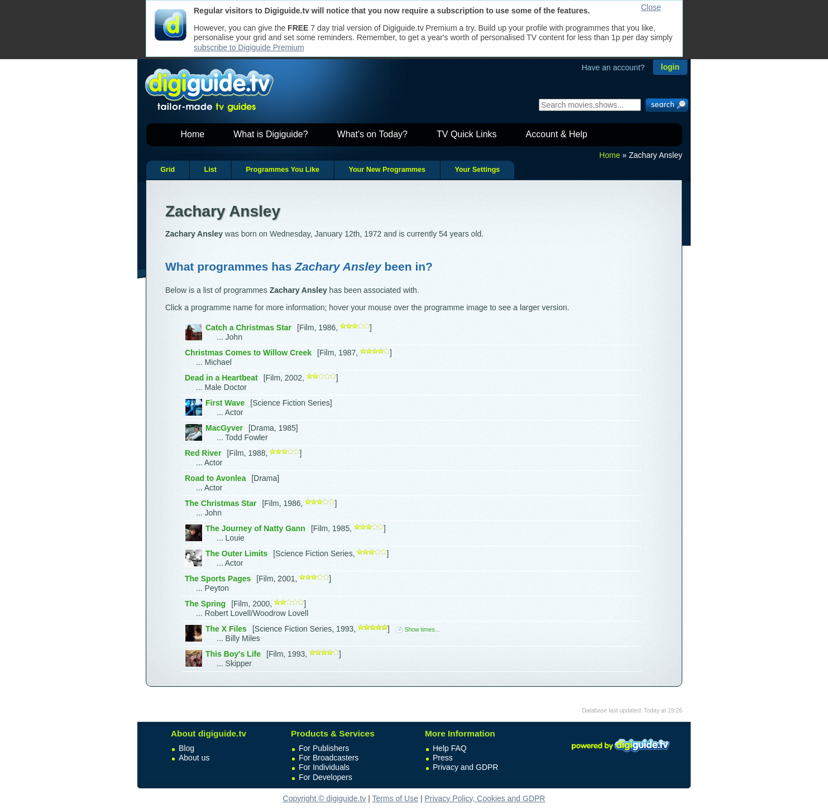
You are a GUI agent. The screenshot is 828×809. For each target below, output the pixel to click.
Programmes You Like (282, 170)
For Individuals (324, 767)
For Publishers (324, 748)
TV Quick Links (467, 134)
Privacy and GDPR (465, 767)
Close (651, 7)
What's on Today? (372, 134)
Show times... (417, 629)
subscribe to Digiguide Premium (249, 47)
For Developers (325, 777)
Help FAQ (450, 748)
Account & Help (556, 134)
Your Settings (477, 170)
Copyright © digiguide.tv (324, 798)
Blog (186, 748)
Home (193, 134)
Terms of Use (395, 798)
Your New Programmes (386, 170)
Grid (167, 170)
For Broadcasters (328, 757)
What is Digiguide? (270, 134)
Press (443, 757)
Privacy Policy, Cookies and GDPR (484, 798)
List (210, 170)
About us (194, 757)
